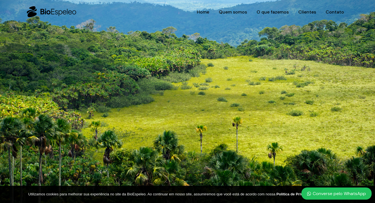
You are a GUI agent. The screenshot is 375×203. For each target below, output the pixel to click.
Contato (335, 12)
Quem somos (233, 12)
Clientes (307, 12)
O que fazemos (273, 12)
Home (203, 12)
